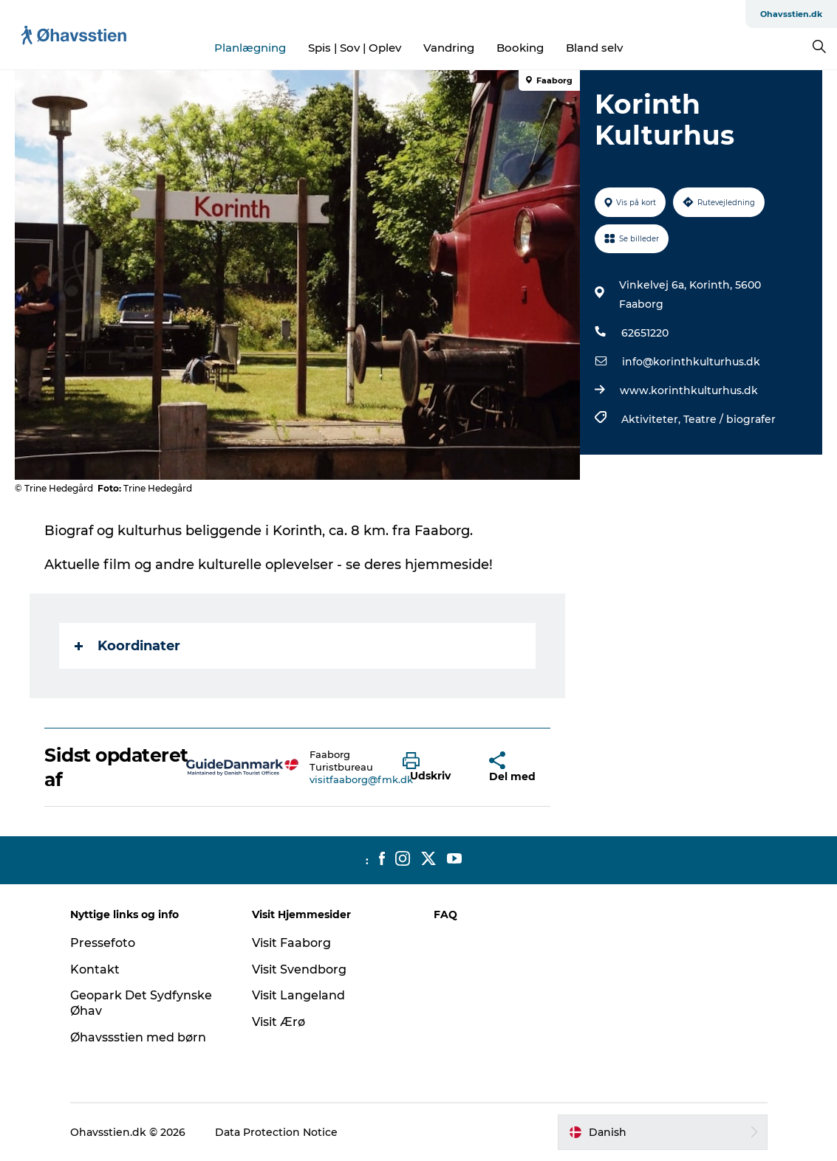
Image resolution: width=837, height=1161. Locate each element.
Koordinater (127, 646)
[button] (435, 767)
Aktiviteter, (652, 419)
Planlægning (250, 48)
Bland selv (594, 48)
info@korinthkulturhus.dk (691, 361)
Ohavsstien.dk (791, 14)
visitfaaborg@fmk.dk (361, 779)
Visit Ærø (278, 1022)
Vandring (448, 48)
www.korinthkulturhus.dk (689, 390)
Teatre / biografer (729, 419)
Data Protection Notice (276, 1132)
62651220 (645, 333)
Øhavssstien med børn (138, 1037)
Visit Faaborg (291, 943)
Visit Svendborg (299, 969)
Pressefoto (102, 943)
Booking (520, 48)
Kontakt (95, 969)
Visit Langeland (298, 995)
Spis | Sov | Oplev (354, 48)
